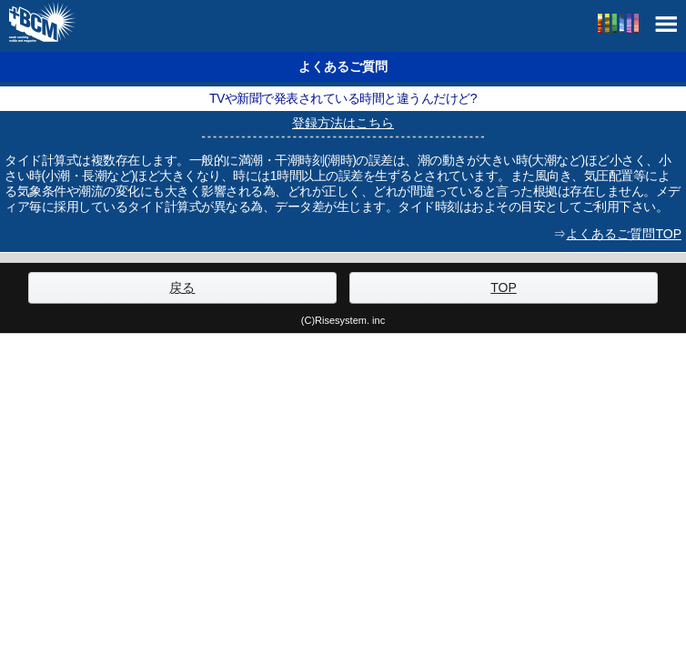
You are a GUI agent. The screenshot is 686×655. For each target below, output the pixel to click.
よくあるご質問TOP (623, 234)
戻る (182, 287)
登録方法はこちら (343, 123)
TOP (503, 287)
